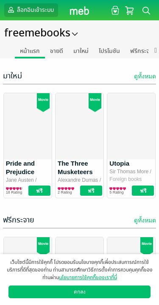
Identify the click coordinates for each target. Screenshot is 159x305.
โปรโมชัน (109, 51)
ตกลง (80, 292)
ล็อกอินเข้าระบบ (30, 9)
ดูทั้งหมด (145, 76)
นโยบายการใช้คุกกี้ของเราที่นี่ (88, 277)
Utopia (119, 163)
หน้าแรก (30, 51)
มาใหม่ (81, 51)
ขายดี (56, 51)
